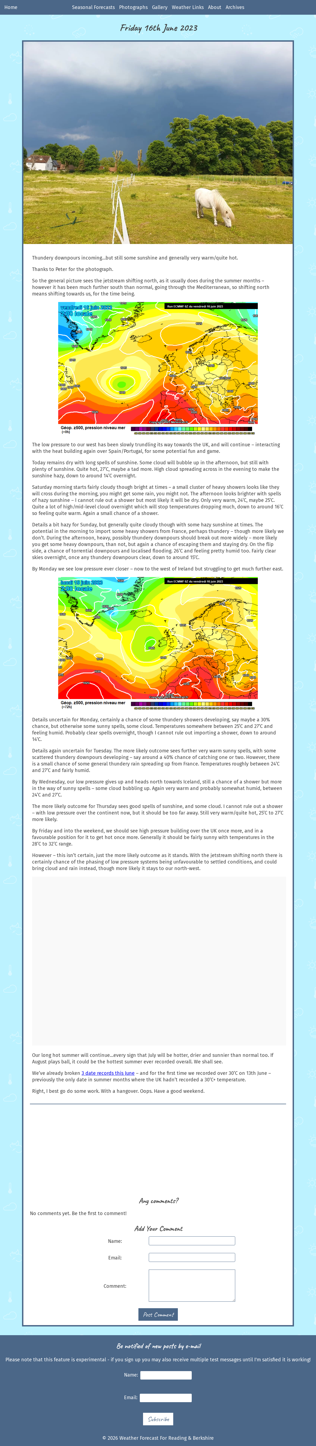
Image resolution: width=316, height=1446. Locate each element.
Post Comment (158, 1314)
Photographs (133, 7)
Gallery (160, 7)
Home (10, 7)
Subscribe (158, 1419)
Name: (115, 1241)
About (214, 7)
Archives (235, 7)
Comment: (115, 1286)
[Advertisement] (158, 1153)
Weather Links (188, 7)
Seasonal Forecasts (93, 7)
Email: (115, 1258)
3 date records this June (108, 1073)
